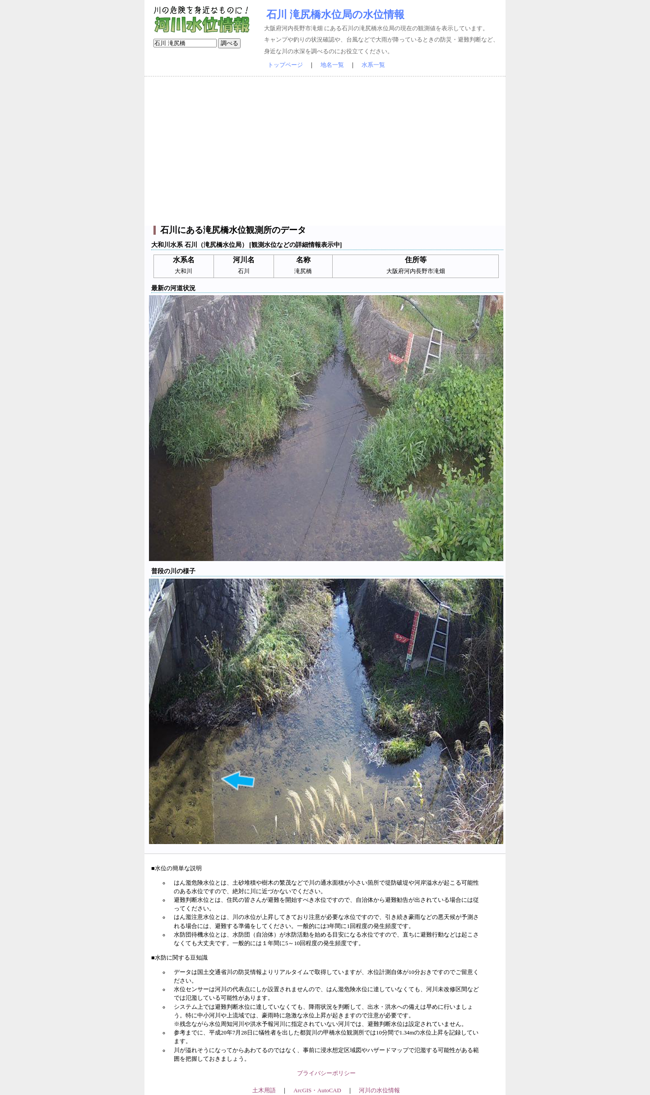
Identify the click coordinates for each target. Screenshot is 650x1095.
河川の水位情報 (379, 1090)
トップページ (285, 65)
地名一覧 (332, 65)
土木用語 (264, 1090)
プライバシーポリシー (326, 1073)
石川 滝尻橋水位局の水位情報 (335, 14)
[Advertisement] (325, 151)
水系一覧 (373, 65)
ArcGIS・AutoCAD (317, 1090)
